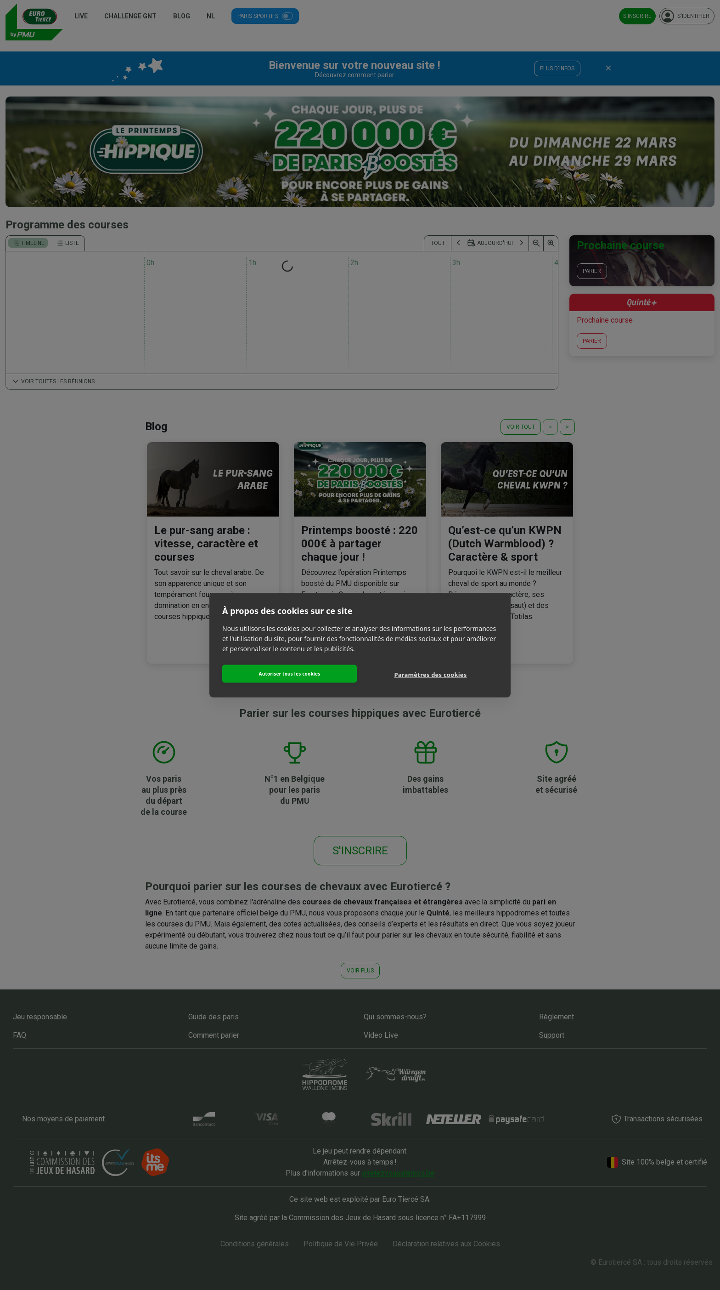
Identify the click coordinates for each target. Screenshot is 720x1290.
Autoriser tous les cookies (290, 674)
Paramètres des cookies (430, 675)
